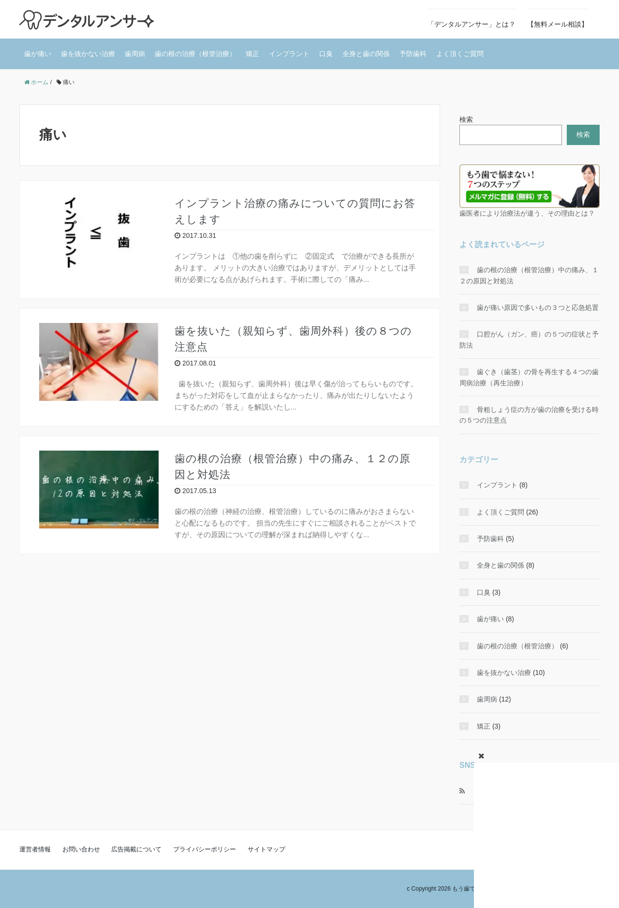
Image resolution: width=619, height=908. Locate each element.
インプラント (289, 54)
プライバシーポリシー (204, 849)
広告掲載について (136, 849)
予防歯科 (413, 54)
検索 (466, 119)
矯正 (252, 54)
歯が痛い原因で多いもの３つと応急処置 (538, 307)
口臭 (326, 54)
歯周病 (135, 54)
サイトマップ (266, 849)
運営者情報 (35, 849)
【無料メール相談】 (557, 24)
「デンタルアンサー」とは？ (471, 24)
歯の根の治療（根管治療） (195, 54)
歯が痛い (37, 54)
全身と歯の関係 (366, 54)
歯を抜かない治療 (88, 54)
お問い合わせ (81, 849)
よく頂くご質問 (460, 54)
